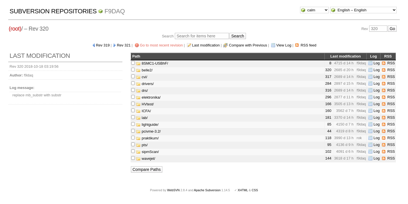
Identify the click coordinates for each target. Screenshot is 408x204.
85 (329, 124)
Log (376, 63)
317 (328, 77)
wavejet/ (145, 158)
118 (328, 138)
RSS (391, 63)
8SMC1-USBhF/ (152, 63)
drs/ (142, 90)
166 (328, 104)
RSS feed (308, 45)
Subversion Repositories (53, 11)
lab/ (142, 118)
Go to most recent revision (161, 45)
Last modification (206, 45)
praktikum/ (147, 138)
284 (328, 83)
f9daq (115, 11)
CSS (255, 190)
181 (328, 117)
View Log (283, 45)
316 (328, 90)
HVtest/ (145, 104)
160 (328, 111)
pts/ (142, 145)
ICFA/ (143, 111)
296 (328, 97)
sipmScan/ (147, 152)
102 (328, 151)
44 (329, 131)
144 (328, 158)
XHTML (243, 190)
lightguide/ (147, 124)
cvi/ (141, 77)
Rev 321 (123, 45)
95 (329, 145)
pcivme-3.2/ (148, 131)
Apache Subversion (207, 190)
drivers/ (145, 84)
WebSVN (173, 190)
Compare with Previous (248, 45)
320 (328, 70)
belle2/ (144, 70)
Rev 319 (102, 45)
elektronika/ (148, 97)
